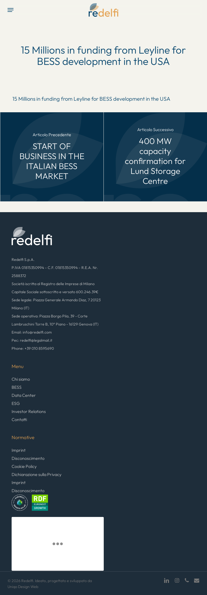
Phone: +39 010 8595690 (33, 348)
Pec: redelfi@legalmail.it (32, 340)
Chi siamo (21, 379)
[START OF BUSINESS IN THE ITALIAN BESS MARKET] (52, 156)
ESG (16, 403)
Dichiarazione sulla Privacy (36, 474)
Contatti (19, 419)
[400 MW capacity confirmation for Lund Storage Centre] (155, 156)
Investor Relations (29, 411)
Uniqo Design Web (23, 586)
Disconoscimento (28, 458)
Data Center (24, 395)
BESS (17, 387)
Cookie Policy (24, 466)
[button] (10, 10)
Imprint (19, 450)
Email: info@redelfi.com (32, 332)
